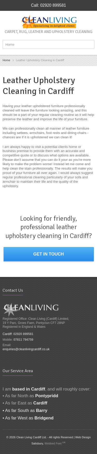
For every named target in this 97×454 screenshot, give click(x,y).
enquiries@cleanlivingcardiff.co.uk (26, 349)
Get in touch (48, 254)
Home (6, 60)
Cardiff (7, 334)
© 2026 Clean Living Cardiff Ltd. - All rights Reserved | (40, 437)
